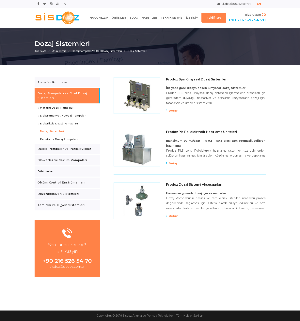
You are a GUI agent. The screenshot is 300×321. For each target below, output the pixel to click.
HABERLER (149, 17)
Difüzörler (46, 171)
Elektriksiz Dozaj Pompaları (58, 123)
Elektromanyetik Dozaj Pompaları (63, 116)
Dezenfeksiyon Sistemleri (58, 194)
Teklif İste (214, 17)
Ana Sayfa (40, 51)
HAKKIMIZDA (99, 17)
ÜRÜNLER (119, 17)
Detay (173, 110)
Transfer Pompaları (53, 82)
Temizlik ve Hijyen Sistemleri (61, 205)
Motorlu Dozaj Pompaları (56, 108)
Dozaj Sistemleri (137, 51)
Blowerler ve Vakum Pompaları (62, 160)
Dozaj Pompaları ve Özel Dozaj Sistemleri (97, 51)
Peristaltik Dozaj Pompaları (58, 139)
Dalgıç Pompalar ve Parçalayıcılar (64, 149)
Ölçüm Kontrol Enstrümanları (61, 182)
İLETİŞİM (192, 17)
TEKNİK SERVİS (171, 17)
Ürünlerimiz (59, 51)
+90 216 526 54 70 (247, 20)
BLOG (134, 17)
